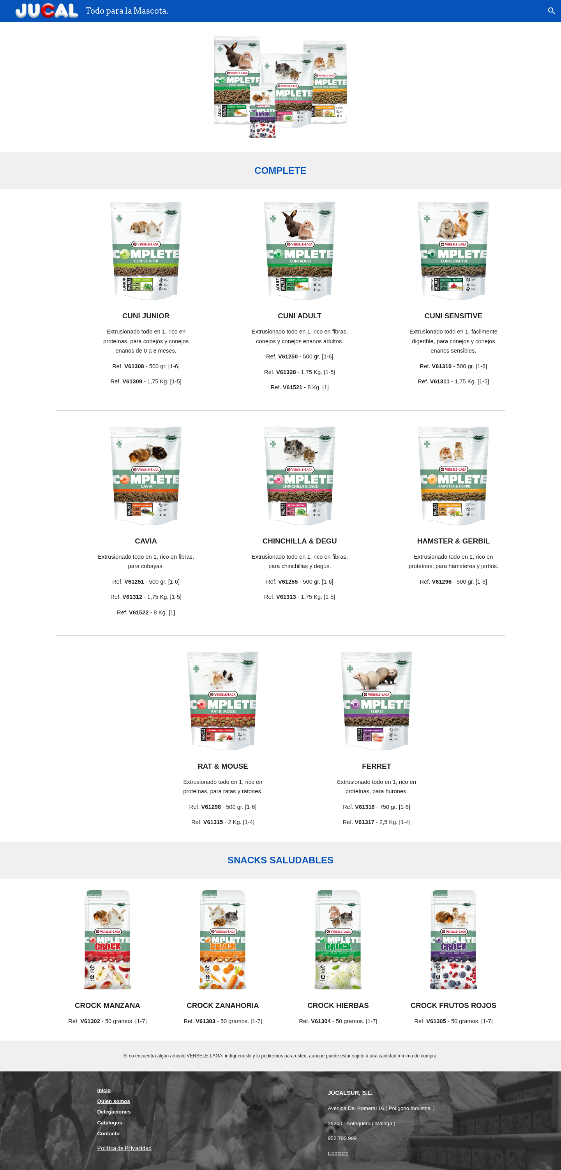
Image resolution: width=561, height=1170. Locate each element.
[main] (280, 171)
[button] (551, 11)
